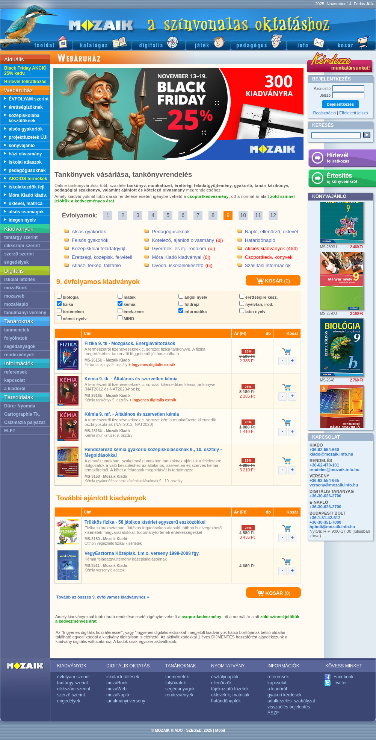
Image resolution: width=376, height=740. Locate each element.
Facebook (343, 676)
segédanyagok (19, 346)
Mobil (220, 730)
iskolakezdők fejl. (27, 187)
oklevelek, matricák (230, 694)
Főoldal (36, 41)
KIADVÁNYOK (71, 666)
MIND (126, 318)
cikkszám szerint (22, 245)
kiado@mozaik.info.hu (331, 454)
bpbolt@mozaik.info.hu (332, 526)
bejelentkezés (340, 104)
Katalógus (101, 41)
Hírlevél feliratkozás (25, 81)
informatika (192, 311)
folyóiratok (15, 338)
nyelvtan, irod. (256, 304)
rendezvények (19, 354)
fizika (65, 304)
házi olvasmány (25, 154)
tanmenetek (16, 330)
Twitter (340, 682)
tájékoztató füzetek (230, 688)
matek (127, 297)
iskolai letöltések (122, 676)
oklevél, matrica (25, 203)
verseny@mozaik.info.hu (334, 485)
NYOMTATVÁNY (228, 666)
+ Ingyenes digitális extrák (151, 365)
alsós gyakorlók (26, 129)
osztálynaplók (225, 676)
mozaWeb (116, 688)
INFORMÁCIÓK (283, 666)
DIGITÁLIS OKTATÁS (128, 666)
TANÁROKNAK (180, 666)
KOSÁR (269, 281)
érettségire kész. (258, 297)
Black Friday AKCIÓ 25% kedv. (25, 70)
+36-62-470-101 (324, 465)
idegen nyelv (22, 220)
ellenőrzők (221, 682)
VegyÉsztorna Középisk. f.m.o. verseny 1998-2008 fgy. (142, 553)
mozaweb (14, 296)
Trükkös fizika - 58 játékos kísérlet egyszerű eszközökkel (145, 522)
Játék (208, 41)
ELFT (9, 430)
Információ (307, 41)
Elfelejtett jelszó (353, 113)
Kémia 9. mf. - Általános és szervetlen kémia (132, 414)
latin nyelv (252, 311)
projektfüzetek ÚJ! (28, 137)
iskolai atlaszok (25, 162)
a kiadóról (15, 388)
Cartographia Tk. (22, 414)
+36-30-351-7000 (325, 522)
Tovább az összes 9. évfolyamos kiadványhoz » (102, 597)
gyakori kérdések (284, 694)
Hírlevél (342, 159)
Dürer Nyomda (19, 406)
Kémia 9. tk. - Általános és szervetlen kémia (131, 378)
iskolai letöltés (19, 279)
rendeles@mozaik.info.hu (334, 469)
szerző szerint (19, 254)
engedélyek (16, 262)
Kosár (352, 41)
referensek (15, 372)
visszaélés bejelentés (288, 707)
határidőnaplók (226, 701)
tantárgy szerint (21, 237)
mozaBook (15, 287)
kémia (126, 304)
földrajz (188, 304)
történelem (70, 311)
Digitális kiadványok (158, 41)
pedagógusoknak (27, 170)
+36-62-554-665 (324, 480)
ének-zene (130, 311)
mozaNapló (16, 304)
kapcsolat (14, 380)
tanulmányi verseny (25, 312)
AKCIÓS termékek (28, 178)
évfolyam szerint (73, 676)
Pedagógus (258, 41)
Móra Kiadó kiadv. (28, 195)
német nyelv (72, 318)
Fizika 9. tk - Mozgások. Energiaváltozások (130, 343)
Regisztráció (324, 113)
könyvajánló (22, 145)
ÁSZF (273, 713)
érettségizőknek (26, 107)
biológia (68, 297)
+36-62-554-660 (324, 449)
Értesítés (342, 179)
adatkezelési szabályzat (291, 701)
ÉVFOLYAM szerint (28, 99)
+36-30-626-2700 (325, 496)
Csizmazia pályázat (24, 422)
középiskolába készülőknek (24, 118)
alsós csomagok (26, 211)
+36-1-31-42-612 (325, 517)
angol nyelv (192, 297)
